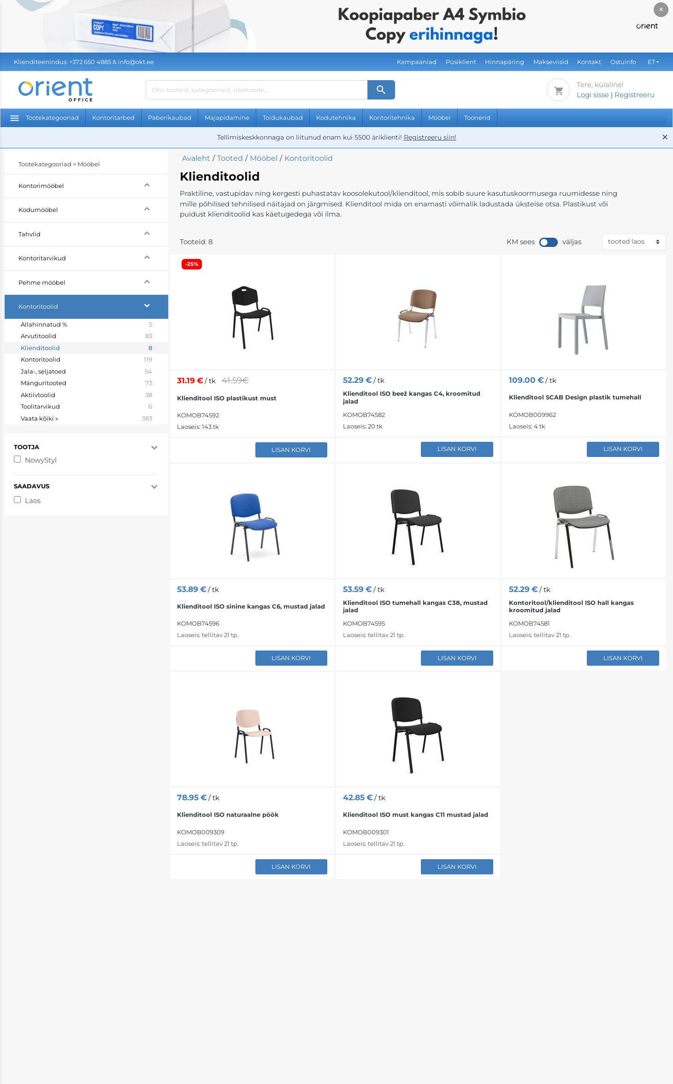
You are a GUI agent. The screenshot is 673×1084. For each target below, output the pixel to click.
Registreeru (634, 94)
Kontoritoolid (93, 305)
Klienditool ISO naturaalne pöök (228, 814)
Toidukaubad (283, 117)
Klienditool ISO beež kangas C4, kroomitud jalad (411, 397)
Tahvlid (93, 232)
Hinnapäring (504, 61)
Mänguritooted (86, 383)
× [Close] (661, 9)
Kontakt (589, 61)
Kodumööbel (93, 208)
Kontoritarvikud (93, 256)
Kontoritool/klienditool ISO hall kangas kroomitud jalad (571, 606)
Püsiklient (461, 61)
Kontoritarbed (113, 117)
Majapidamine (227, 117)
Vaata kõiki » (86, 419)
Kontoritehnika (392, 117)
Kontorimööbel (93, 184)
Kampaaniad (417, 61)
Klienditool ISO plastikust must (227, 398)
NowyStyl (41, 460)
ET (651, 61)
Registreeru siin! (430, 137)
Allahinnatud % (86, 325)
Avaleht (196, 158)
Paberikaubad (169, 117)
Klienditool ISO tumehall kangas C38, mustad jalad (415, 606)
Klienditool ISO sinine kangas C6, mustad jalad (251, 606)
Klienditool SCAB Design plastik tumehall (575, 397)
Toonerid (477, 117)
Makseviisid (550, 61)
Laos (33, 500)
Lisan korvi (291, 449)
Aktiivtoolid (86, 395)
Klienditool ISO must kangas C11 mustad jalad (415, 814)
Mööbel (439, 117)
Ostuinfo (623, 61)
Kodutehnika (336, 117)
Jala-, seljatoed (86, 372)
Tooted (230, 158)
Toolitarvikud (86, 407)
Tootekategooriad (44, 117)
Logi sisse (593, 94)
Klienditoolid (86, 348)
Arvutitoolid (86, 336)
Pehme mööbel (93, 281)
